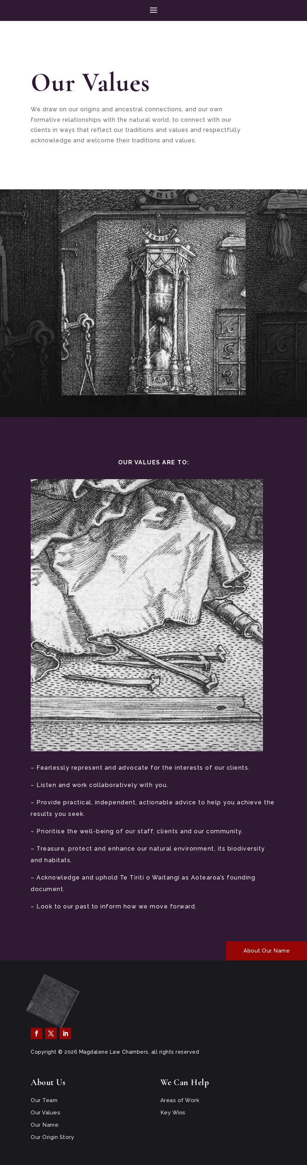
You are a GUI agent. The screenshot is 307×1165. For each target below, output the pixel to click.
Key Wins (173, 1112)
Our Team (44, 1100)
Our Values (45, 1112)
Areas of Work (180, 1100)
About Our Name (266, 950)
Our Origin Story (52, 1137)
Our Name (45, 1125)
